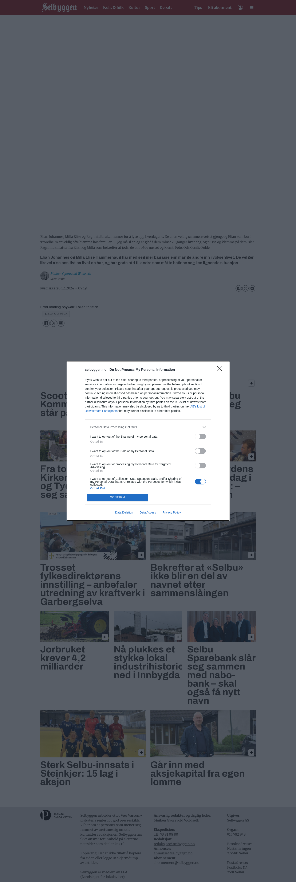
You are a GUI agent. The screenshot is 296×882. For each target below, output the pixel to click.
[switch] (200, 436)
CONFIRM (118, 497)
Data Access (147, 512)
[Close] (221, 370)
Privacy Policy (171, 512)
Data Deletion (124, 512)
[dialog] (148, 441)
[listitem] (148, 427)
